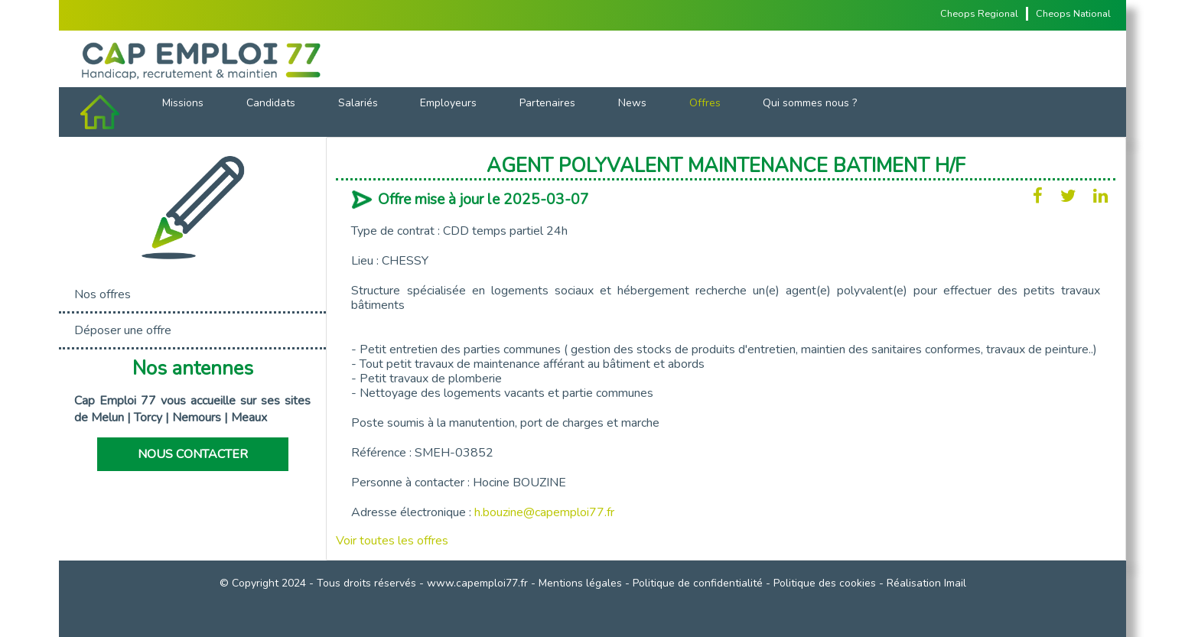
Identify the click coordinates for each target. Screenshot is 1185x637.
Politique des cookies (824, 583)
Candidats (270, 103)
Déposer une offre (122, 330)
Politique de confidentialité (698, 583)
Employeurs (448, 103)
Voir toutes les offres (392, 540)
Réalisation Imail (926, 583)
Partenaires (547, 103)
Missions (182, 103)
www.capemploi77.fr (477, 583)
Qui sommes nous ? (810, 103)
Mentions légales (580, 583)
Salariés (358, 103)
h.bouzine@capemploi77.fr (544, 512)
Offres (705, 103)
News (632, 103)
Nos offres (102, 294)
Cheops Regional (979, 14)
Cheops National (1073, 14)
